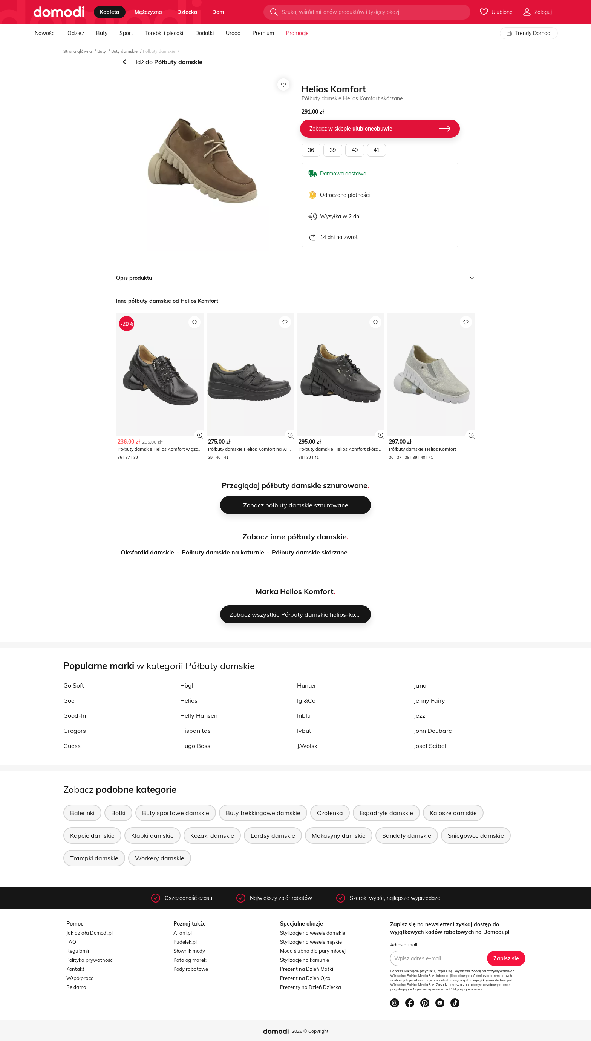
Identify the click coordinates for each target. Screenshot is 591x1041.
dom (218, 12)
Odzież (75, 33)
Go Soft (73, 685)
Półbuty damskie (159, 51)
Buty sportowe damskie (175, 813)
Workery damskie (159, 858)
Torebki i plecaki (164, 33)
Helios (189, 700)
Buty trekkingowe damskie (263, 813)
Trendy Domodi (528, 33)
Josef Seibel (430, 745)
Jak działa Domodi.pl (89, 933)
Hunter (306, 685)
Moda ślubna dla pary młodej (313, 951)
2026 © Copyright (310, 1031)
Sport (126, 33)
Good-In (74, 715)
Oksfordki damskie (147, 552)
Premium (263, 33)
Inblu (304, 715)
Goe (69, 700)
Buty (101, 33)
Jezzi (420, 715)
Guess (72, 745)
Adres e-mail (403, 944)
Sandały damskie (406, 835)
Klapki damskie (152, 835)
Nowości (45, 33)
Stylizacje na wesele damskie (312, 933)
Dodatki (204, 33)
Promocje (297, 33)
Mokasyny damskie (339, 835)
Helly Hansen (198, 715)
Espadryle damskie (386, 813)
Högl (186, 685)
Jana (420, 685)
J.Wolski (308, 745)
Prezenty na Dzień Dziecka (310, 987)
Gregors (74, 730)
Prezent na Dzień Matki (306, 969)
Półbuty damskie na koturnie (223, 552)
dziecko (187, 12)
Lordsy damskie (273, 835)
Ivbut (304, 730)
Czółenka (330, 813)
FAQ (71, 942)
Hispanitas (195, 730)
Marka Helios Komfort (295, 591)
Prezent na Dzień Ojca (305, 978)
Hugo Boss (195, 745)
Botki (118, 813)
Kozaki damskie (212, 835)
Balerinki (82, 813)
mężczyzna (148, 12)
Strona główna (77, 51)
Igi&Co (306, 700)
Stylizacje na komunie (304, 960)
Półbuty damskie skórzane (310, 552)
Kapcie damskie (92, 835)
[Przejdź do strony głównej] (59, 12)
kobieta (109, 12)
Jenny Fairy (429, 700)
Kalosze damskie (453, 813)
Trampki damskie (94, 858)
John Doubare (433, 730)
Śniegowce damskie (476, 835)
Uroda (233, 33)
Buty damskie (124, 51)
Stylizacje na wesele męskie (311, 942)
